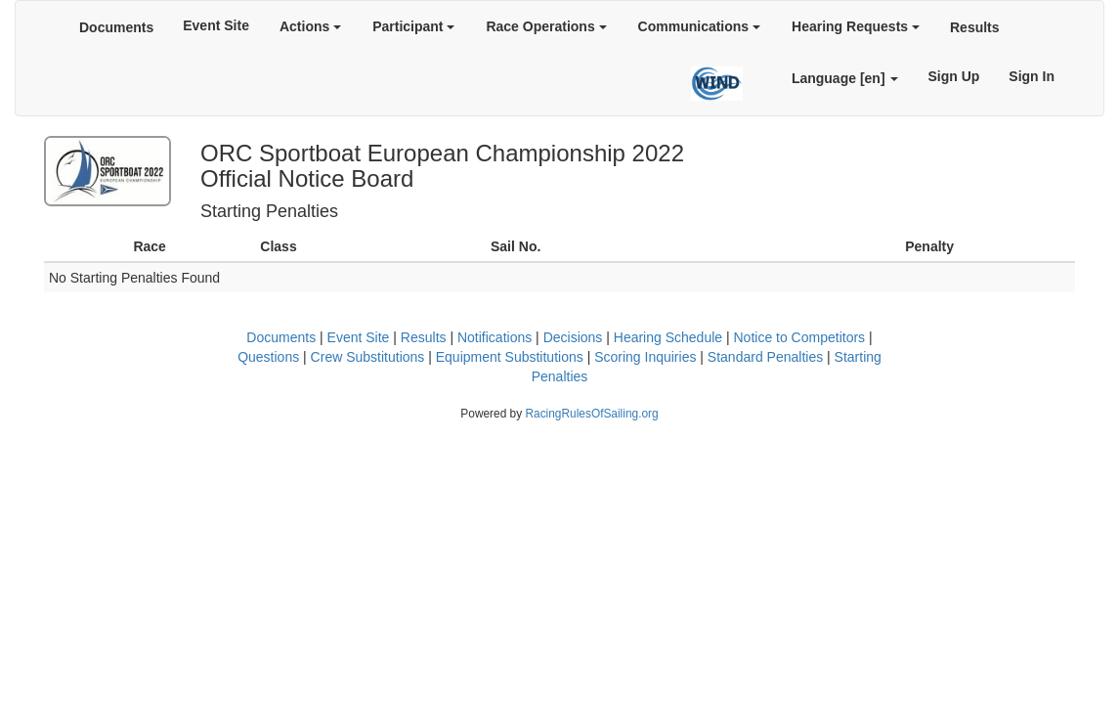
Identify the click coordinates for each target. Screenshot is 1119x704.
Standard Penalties (765, 357)
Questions (268, 357)
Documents (116, 27)
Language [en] (845, 78)
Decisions (573, 337)
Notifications (494, 337)
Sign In (1031, 76)
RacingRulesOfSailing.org (591, 413)
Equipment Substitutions (509, 357)
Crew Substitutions (368, 357)
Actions (310, 26)
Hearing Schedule (668, 337)
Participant (413, 26)
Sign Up (953, 76)
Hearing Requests (856, 26)
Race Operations (546, 26)
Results (975, 27)
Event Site (216, 25)
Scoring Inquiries (645, 357)
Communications (699, 26)
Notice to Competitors (799, 337)
